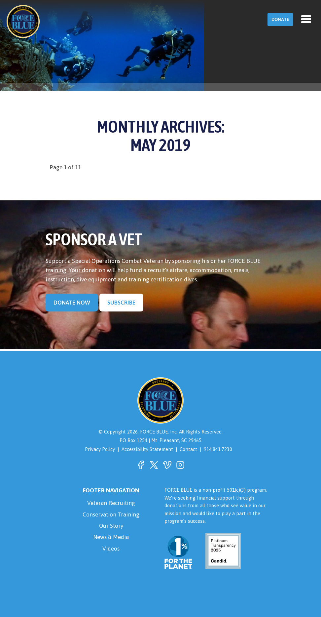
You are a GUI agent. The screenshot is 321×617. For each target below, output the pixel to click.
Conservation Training (111, 514)
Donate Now (72, 302)
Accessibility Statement (147, 449)
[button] (141, 465)
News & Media (111, 537)
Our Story (111, 526)
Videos (111, 549)
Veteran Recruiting (111, 503)
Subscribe (121, 302)
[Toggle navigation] (306, 19)
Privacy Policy (100, 449)
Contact (188, 449)
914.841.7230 (218, 449)
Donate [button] (280, 19)
